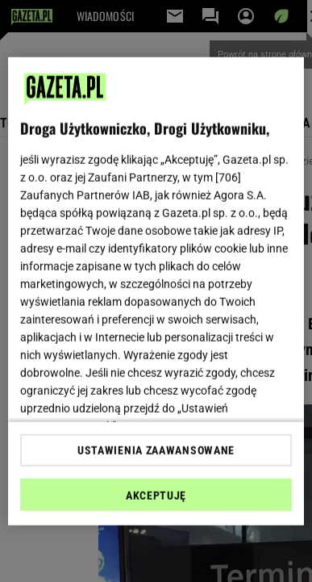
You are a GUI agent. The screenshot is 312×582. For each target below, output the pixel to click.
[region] (156, 291)
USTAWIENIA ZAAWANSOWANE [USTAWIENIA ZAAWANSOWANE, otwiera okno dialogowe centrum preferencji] (156, 450)
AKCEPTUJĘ (156, 495)
